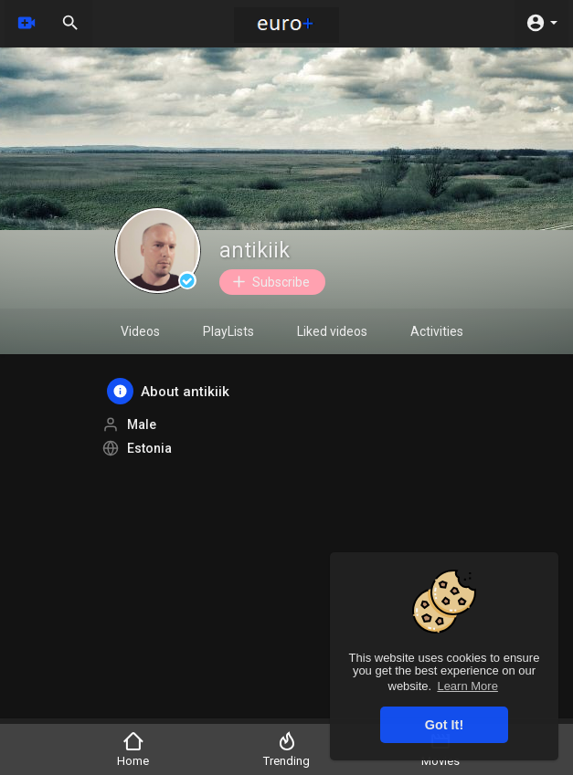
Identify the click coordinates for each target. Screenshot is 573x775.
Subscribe (270, 281)
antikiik (254, 250)
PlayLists (228, 331)
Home (133, 749)
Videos (140, 331)
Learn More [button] (467, 686)
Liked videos (332, 331)
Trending (286, 749)
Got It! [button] (444, 724)
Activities (436, 331)
